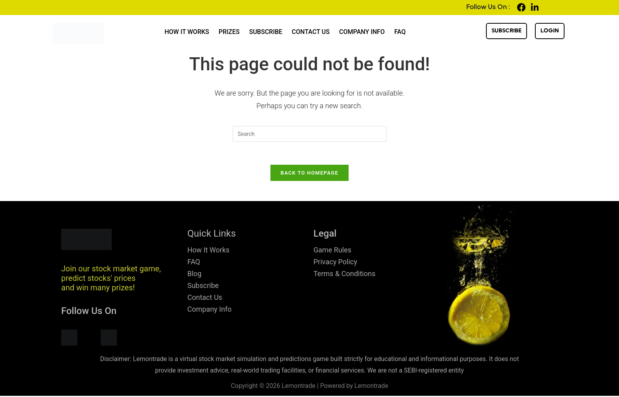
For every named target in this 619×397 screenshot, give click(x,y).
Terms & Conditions (344, 275)
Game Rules (332, 251)
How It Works (187, 32)
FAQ (400, 32)
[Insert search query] (309, 134)
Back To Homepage (309, 174)
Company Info (362, 32)
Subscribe (265, 32)
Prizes (229, 32)
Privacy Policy (335, 263)
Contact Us (311, 32)
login (549, 31)
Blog (195, 275)
